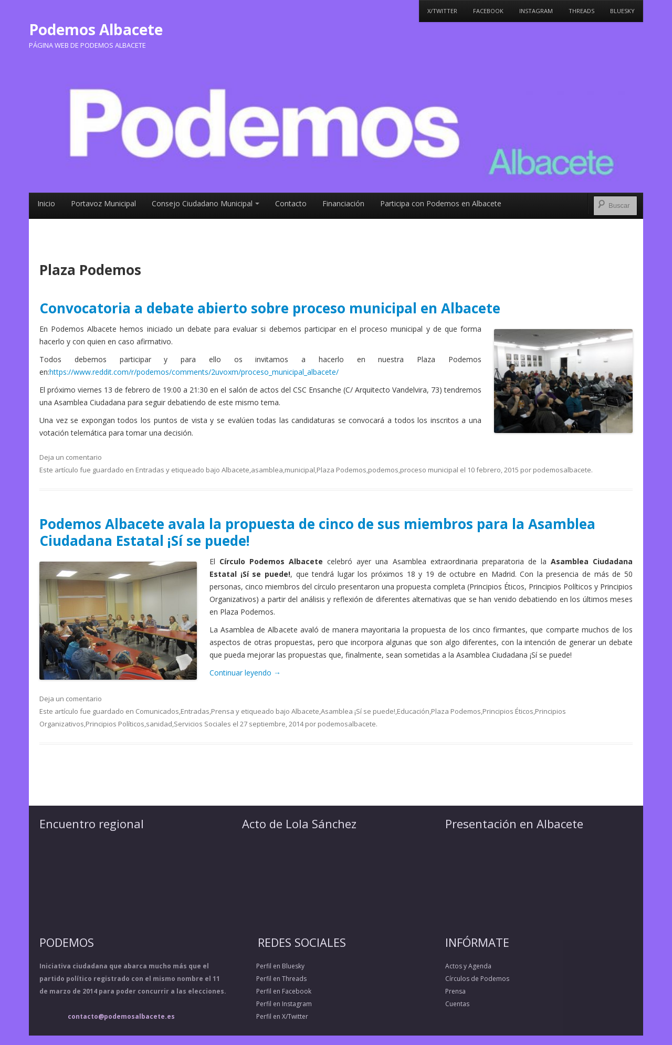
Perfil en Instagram (277, 1003)
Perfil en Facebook (276, 991)
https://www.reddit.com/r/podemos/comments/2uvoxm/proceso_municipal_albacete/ (194, 372)
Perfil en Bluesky (273, 966)
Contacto (291, 203)
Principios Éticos (507, 711)
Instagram (536, 11)
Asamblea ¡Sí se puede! (358, 711)
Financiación (343, 203)
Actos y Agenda (468, 966)
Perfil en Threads (274, 978)
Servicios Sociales (202, 724)
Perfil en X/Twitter (275, 1016)
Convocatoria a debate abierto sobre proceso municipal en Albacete (269, 308)
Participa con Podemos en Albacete (440, 203)
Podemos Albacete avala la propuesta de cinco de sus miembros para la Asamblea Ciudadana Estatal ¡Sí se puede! (317, 532)
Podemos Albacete (96, 29)
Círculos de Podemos (477, 978)
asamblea (267, 469)
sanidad (159, 724)
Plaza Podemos (341, 469)
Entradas (149, 469)
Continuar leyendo (245, 673)
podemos (383, 469)
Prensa (222, 711)
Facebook (488, 11)
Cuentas (457, 1003)
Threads (581, 11)
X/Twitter (442, 11)
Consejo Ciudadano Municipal (205, 203)
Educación (413, 711)
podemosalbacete (562, 469)
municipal (300, 469)
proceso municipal (429, 469)
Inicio (46, 203)
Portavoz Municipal (103, 203)
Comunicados (157, 711)
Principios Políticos (115, 724)
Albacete (235, 469)
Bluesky (622, 11)
